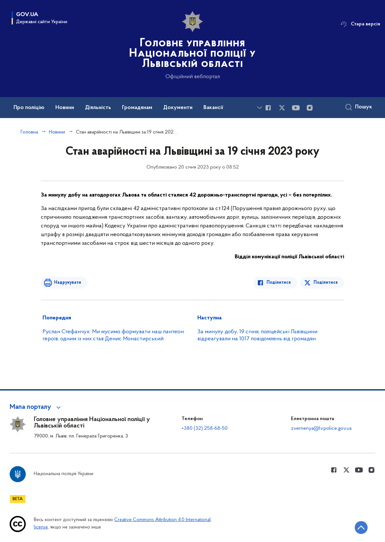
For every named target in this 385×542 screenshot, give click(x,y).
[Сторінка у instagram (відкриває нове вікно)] (310, 108)
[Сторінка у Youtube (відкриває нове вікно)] (296, 108)
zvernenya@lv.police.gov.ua (321, 428)
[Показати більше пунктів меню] (259, 107)
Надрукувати (67, 282)
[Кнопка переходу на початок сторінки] (360, 527)
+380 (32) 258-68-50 (205, 428)
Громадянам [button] (137, 108)
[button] (36, 407)
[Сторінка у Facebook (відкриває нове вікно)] (268, 108)
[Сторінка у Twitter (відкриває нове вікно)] (282, 108)
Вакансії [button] (213, 108)
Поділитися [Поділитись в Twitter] (326, 282)
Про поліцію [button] (29, 108)
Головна (29, 132)
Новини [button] (64, 108)
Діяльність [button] (98, 108)
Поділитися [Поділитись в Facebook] (279, 282)
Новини (57, 132)
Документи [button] (177, 108)
